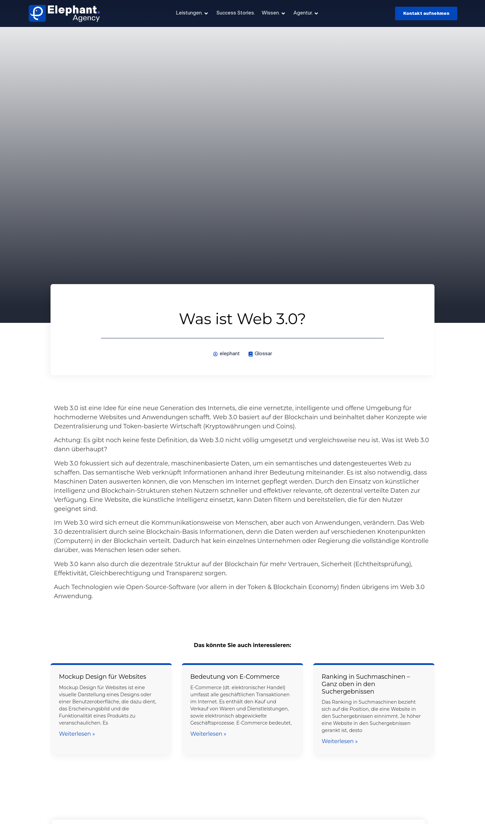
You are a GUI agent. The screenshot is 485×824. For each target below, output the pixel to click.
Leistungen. (192, 13)
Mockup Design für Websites (102, 676)
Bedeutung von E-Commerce (235, 676)
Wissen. (273, 13)
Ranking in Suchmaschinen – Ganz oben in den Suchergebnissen (366, 684)
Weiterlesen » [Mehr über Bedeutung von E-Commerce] (208, 734)
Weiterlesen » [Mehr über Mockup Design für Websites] (77, 734)
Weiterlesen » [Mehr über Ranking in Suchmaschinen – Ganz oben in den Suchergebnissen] (340, 741)
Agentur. (305, 13)
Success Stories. (235, 13)
